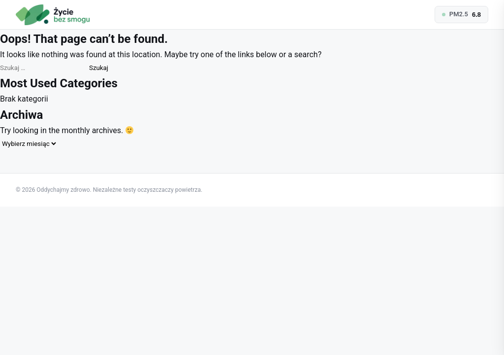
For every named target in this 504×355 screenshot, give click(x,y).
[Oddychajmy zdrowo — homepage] (53, 14)
